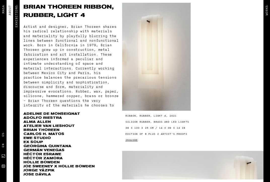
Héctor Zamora (43, 158)
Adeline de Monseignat (51, 114)
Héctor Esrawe (42, 154)
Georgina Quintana (47, 146)
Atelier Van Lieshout (49, 126)
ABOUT (10, 10)
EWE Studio (37, 138)
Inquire (131, 140)
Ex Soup (33, 142)
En (3, 146)
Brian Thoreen (53, 7)
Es (3, 135)
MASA (3, 9)
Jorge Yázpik (38, 170)
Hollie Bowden (41, 162)
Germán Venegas (43, 150)
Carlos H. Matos (43, 134)
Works (266, 10)
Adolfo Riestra (42, 118)
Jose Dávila (37, 174)
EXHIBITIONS (16, 16)
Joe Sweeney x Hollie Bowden (59, 166)
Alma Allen (37, 122)
